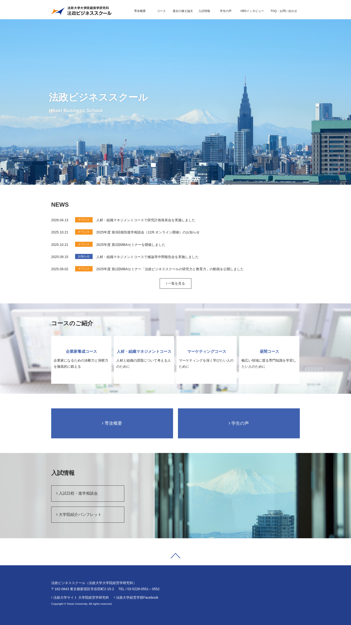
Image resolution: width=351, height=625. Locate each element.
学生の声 (239, 423)
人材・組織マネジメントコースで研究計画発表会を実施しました (145, 220)
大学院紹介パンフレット (79, 514)
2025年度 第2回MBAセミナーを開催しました (130, 245)
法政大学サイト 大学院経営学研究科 (81, 597)
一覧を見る (175, 283)
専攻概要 (112, 423)
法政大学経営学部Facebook (137, 597)
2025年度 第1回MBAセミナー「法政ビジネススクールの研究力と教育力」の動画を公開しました (170, 269)
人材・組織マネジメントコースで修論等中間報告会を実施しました (147, 257)
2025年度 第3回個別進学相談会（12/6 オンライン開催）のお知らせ (148, 232)
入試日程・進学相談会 (77, 493)
